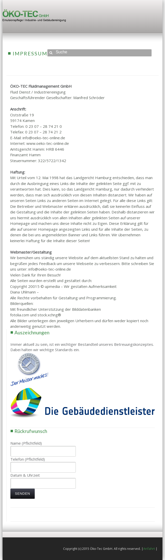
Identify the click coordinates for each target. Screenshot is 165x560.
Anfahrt (149, 548)
